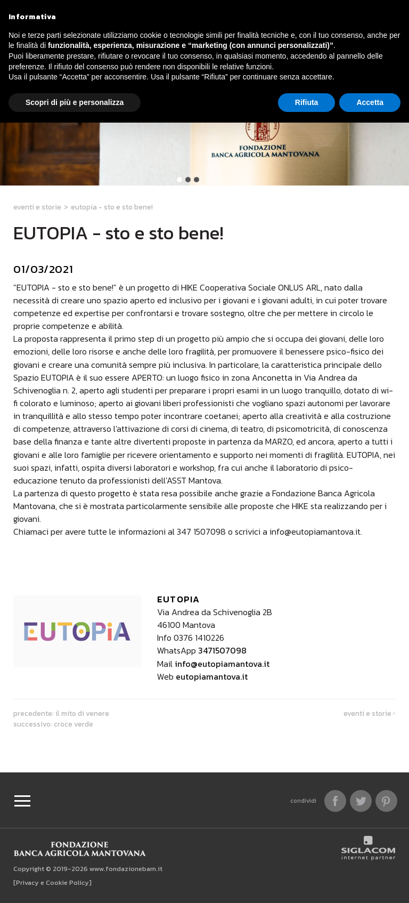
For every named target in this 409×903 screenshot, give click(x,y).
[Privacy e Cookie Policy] (52, 882)
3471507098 (222, 650)
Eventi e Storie (37, 206)
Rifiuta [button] (306, 102)
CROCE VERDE (73, 724)
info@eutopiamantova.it (222, 663)
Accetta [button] (369, 102)
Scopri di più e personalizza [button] (75, 102)
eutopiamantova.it (212, 676)
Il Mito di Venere (82, 713)
